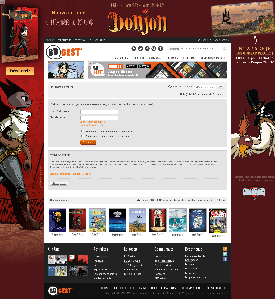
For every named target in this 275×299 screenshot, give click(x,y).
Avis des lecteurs (164, 265)
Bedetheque (64, 40)
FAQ (185, 94)
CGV (181, 293)
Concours (160, 274)
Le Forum (173, 57)
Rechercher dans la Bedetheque (195, 258)
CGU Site (156, 293)
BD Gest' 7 (129, 256)
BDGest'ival (161, 278)
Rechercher (224, 49)
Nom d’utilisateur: (60, 111)
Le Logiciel (138, 57)
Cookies (190, 293)
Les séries (190, 264)
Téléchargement (133, 265)
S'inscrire (204, 40)
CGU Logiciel (170, 293)
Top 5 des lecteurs (164, 260)
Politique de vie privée (81, 173)
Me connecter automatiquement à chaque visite (108, 131)
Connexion (222, 40)
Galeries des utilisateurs (167, 269)
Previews (98, 260)
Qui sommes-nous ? (192, 288)
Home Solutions (216, 293)
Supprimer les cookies (174, 200)
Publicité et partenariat (164, 288)
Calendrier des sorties (105, 274)
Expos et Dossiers (103, 269)
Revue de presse (132, 274)
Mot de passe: (58, 117)
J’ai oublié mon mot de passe (92, 121)
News (97, 265)
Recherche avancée (180, 86)
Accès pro (100, 40)
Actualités (121, 57)
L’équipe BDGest (149, 200)
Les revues (190, 273)
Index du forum (64, 87)
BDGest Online (83, 40)
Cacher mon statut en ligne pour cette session (107, 136)
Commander (131, 269)
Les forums (160, 256)
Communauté (156, 57)
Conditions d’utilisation (60, 173)
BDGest (50, 40)
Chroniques (100, 256)
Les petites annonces (213, 57)
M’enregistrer (200, 94)
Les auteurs (191, 268)
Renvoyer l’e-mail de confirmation (94, 125)
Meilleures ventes (103, 278)
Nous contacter (216, 288)
